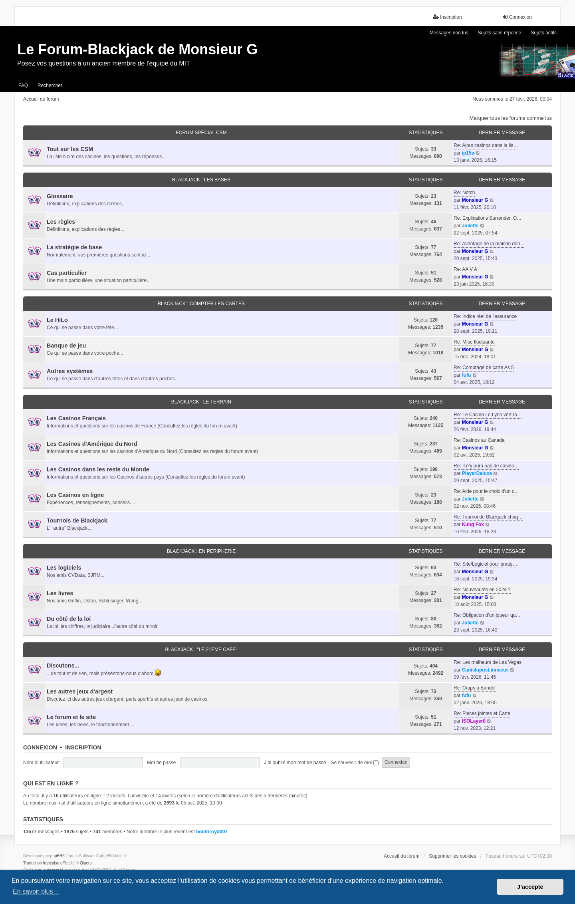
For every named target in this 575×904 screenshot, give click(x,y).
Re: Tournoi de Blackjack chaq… (488, 517)
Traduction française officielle (49, 863)
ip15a (468, 153)
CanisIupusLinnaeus (485, 670)
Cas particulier (67, 273)
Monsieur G (475, 200)
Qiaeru (86, 863)
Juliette (470, 225)
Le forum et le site (71, 717)
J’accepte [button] (530, 887)
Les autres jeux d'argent (80, 691)
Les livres (60, 593)
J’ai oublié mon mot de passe (295, 762)
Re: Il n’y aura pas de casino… (486, 466)
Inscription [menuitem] (447, 17)
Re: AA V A (465, 269)
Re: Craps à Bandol (475, 688)
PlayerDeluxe (477, 473)
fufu (466, 375)
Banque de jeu (66, 345)
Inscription (83, 747)
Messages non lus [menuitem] (449, 33)
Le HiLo (57, 320)
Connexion (40, 747)
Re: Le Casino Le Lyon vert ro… (488, 414)
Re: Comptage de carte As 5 (484, 367)
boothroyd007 (212, 831)
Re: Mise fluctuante (474, 342)
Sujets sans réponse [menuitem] (499, 33)
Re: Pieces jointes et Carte (482, 713)
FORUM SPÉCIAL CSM (201, 132)
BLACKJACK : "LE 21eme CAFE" (201, 649)
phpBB (56, 856)
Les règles (61, 222)
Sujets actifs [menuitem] (544, 33)
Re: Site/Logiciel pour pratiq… (485, 564)
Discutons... (63, 665)
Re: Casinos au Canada (479, 440)
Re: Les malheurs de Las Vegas (487, 662)
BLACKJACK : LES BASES (201, 180)
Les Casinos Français (76, 418)
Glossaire (60, 196)
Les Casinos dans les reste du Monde (98, 469)
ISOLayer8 (474, 721)
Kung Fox (473, 524)
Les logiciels (64, 567)
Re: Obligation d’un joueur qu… (487, 615)
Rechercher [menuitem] (50, 85)
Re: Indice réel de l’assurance (485, 316)
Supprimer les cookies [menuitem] (452, 856)
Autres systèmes (70, 371)
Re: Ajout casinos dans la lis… (486, 145)
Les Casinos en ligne (75, 495)
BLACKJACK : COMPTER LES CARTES (201, 303)
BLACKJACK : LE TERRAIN (201, 402)
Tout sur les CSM (70, 149)
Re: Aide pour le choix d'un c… (486, 491)
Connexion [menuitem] (517, 17)
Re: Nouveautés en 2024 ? (482, 589)
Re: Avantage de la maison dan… (489, 243)
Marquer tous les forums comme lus (510, 118)
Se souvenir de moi (355, 762)
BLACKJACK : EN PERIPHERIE (201, 551)
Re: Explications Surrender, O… (487, 218)
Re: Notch (464, 192)
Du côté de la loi (69, 619)
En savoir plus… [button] (36, 891)
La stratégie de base (74, 247)
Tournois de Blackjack (77, 520)
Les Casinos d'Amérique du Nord (92, 444)
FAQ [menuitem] (23, 85)
